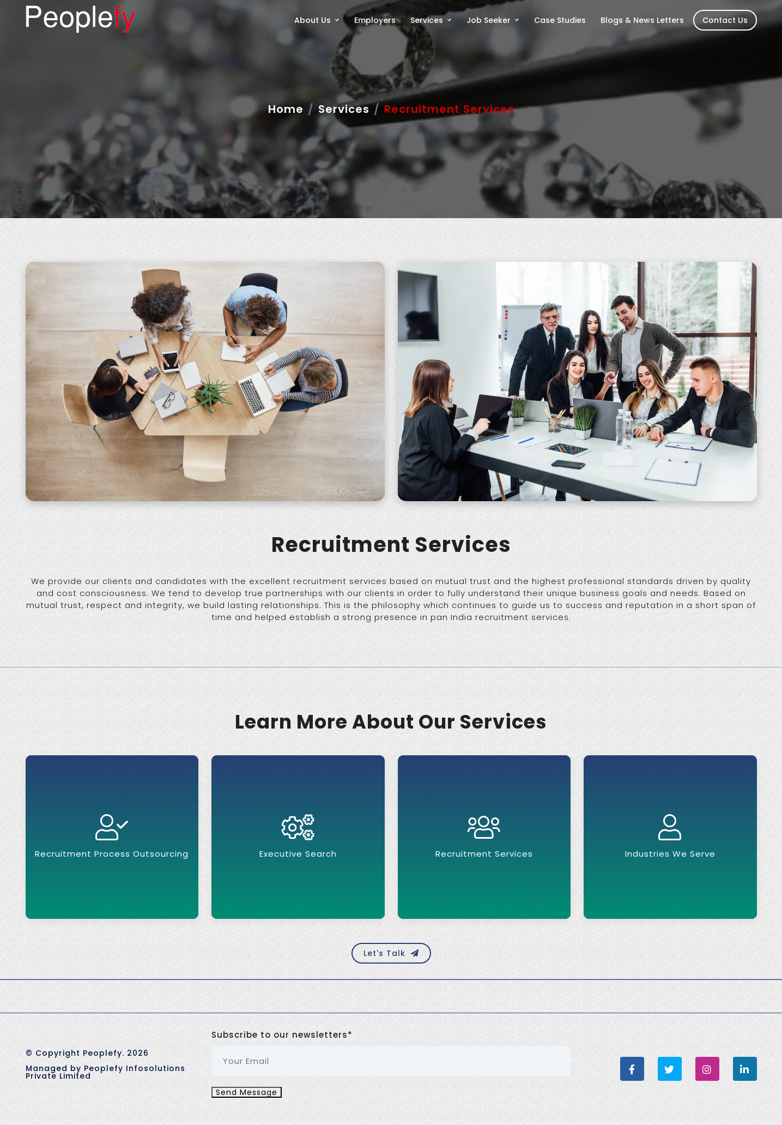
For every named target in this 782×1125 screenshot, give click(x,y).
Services (343, 109)
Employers (375, 20)
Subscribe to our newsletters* (282, 1035)
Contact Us (725, 20)
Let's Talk (391, 953)
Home (286, 109)
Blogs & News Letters (642, 20)
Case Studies (560, 20)
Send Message (246, 1092)
